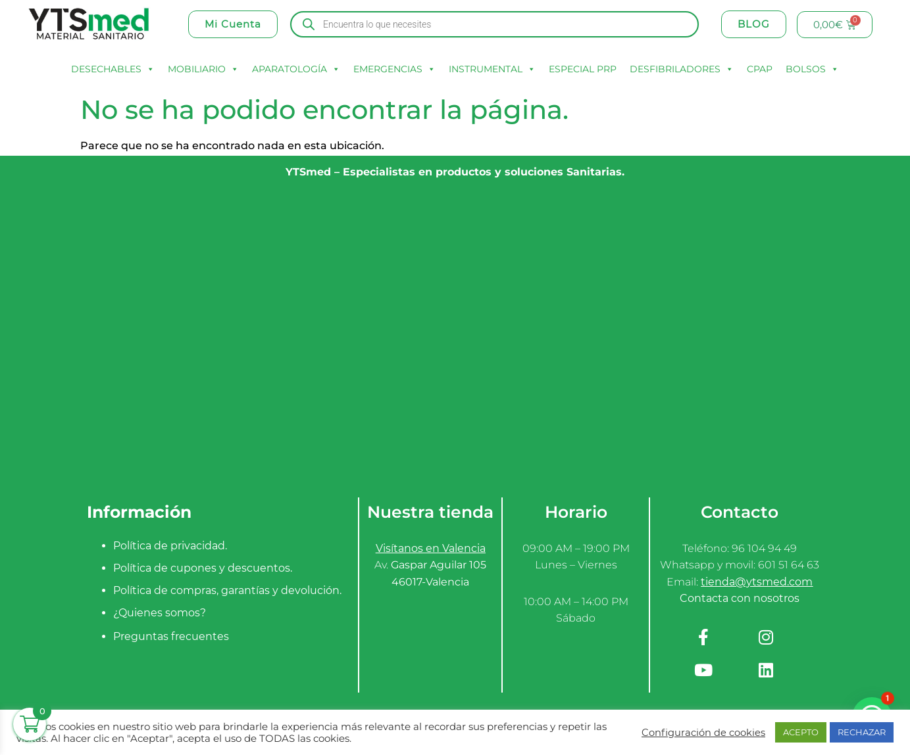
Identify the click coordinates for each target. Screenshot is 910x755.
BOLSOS (812, 69)
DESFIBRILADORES (682, 69)
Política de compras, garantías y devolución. (227, 590)
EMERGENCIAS (394, 69)
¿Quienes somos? (159, 612)
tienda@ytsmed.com (757, 582)
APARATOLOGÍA (296, 69)
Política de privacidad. (170, 545)
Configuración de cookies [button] (703, 733)
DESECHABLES (113, 69)
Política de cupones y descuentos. (202, 568)
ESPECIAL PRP (583, 69)
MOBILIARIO (203, 69)
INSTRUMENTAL (492, 69)
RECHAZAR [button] (862, 732)
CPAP (759, 69)
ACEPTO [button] (801, 732)
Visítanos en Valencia (431, 548)
